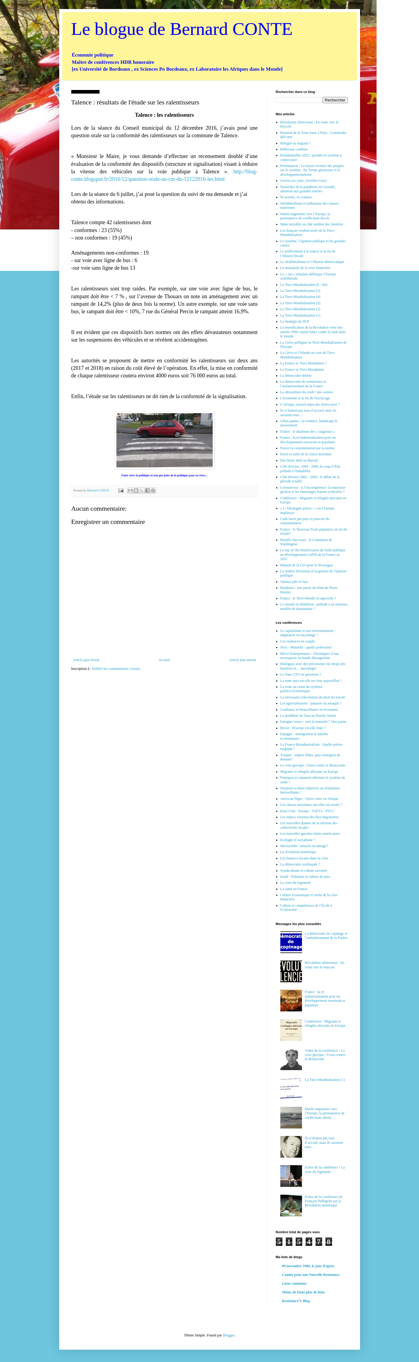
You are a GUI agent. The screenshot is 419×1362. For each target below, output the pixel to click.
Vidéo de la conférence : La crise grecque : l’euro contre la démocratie (325, 1054)
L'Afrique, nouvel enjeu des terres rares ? (310, 404)
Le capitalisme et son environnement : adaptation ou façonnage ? (307, 633)
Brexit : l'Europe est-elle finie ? (302, 728)
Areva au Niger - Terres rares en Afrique (309, 799)
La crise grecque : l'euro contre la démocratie (312, 765)
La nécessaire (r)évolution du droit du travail (312, 697)
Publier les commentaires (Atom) (116, 669)
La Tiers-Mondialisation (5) (300, 291)
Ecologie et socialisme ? (297, 840)
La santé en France (293, 889)
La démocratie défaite (296, 375)
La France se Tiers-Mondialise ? (303, 363)
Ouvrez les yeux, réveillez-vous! (303, 180)
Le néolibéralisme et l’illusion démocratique (312, 262)
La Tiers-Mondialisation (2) (300, 309)
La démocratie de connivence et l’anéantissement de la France (303, 383)
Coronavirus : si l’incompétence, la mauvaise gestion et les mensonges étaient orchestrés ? (313, 489)
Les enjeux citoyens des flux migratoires (309, 817)
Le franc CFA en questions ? (300, 674)
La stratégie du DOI (294, 321)
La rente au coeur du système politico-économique (301, 689)
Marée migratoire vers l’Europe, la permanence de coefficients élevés (305, 216)
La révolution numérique (298, 852)
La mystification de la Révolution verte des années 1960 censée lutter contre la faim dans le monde (313, 331)
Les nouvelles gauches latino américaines (310, 833)
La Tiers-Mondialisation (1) (300, 315)
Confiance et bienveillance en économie (309, 709)
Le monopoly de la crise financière (305, 268)
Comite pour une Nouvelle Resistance (311, 1275)
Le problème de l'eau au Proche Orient (308, 716)
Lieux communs (294, 1283)
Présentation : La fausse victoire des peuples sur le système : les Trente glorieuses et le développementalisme (312, 170)
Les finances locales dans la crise (304, 858)
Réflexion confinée (294, 149)
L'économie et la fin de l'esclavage (305, 398)
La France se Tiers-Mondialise (302, 369)
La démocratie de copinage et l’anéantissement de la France (326, 935)
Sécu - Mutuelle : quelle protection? (306, 647)
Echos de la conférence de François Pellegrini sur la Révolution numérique (323, 1201)
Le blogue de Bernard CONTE (182, 29)
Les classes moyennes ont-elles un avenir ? (311, 805)
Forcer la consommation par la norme (307, 448)
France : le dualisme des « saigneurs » (307, 431)
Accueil (164, 660)
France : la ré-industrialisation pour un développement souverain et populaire (308, 439)
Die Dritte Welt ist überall (299, 460)
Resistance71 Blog (296, 1301)
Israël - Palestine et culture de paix (305, 876)
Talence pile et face (294, 582)
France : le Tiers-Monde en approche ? (308, 598)
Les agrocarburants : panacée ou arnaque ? (311, 703)
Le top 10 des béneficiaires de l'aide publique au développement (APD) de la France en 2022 (313, 554)
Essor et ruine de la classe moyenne (306, 454)
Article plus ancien (242, 660)
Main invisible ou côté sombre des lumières (311, 224)
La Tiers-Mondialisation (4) (300, 297)
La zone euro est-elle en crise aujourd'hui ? (311, 681)
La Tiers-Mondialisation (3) (300, 303)
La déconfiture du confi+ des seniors (306, 392)
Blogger (228, 1335)
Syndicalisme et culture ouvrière (303, 870)
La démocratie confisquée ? (300, 864)
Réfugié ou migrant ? (295, 143)
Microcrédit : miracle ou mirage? (304, 846)
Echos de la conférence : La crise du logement (325, 1169)
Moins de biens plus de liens (303, 1292)
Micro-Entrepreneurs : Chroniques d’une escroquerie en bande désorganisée (309, 656)
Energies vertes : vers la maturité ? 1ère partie (313, 722)
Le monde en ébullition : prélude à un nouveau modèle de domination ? (314, 606)
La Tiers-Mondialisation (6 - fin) (304, 285)
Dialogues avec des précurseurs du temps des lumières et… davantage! (313, 666)
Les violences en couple (297, 641)
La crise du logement (295, 883)
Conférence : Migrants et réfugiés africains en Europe (325, 1023)
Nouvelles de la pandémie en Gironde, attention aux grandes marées (308, 189)
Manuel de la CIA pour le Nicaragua (306, 565)
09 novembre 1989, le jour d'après (308, 1266)
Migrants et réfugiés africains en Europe (309, 771)
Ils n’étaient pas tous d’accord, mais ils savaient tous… (324, 1142)
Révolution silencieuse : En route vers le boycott (324, 965)
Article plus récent (86, 660)
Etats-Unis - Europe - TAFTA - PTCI (307, 811)
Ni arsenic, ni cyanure (296, 197)
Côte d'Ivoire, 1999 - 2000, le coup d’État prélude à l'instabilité (310, 468)
